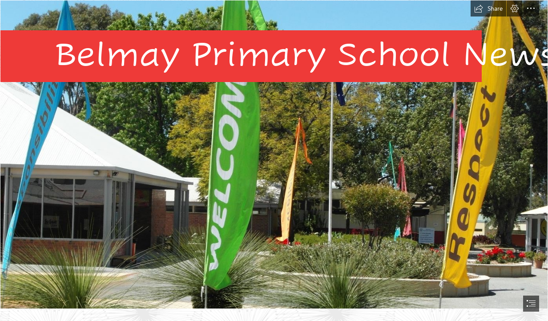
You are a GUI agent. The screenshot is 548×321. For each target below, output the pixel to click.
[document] (274, 160)
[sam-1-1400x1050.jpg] (274, 154)
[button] (488, 8)
